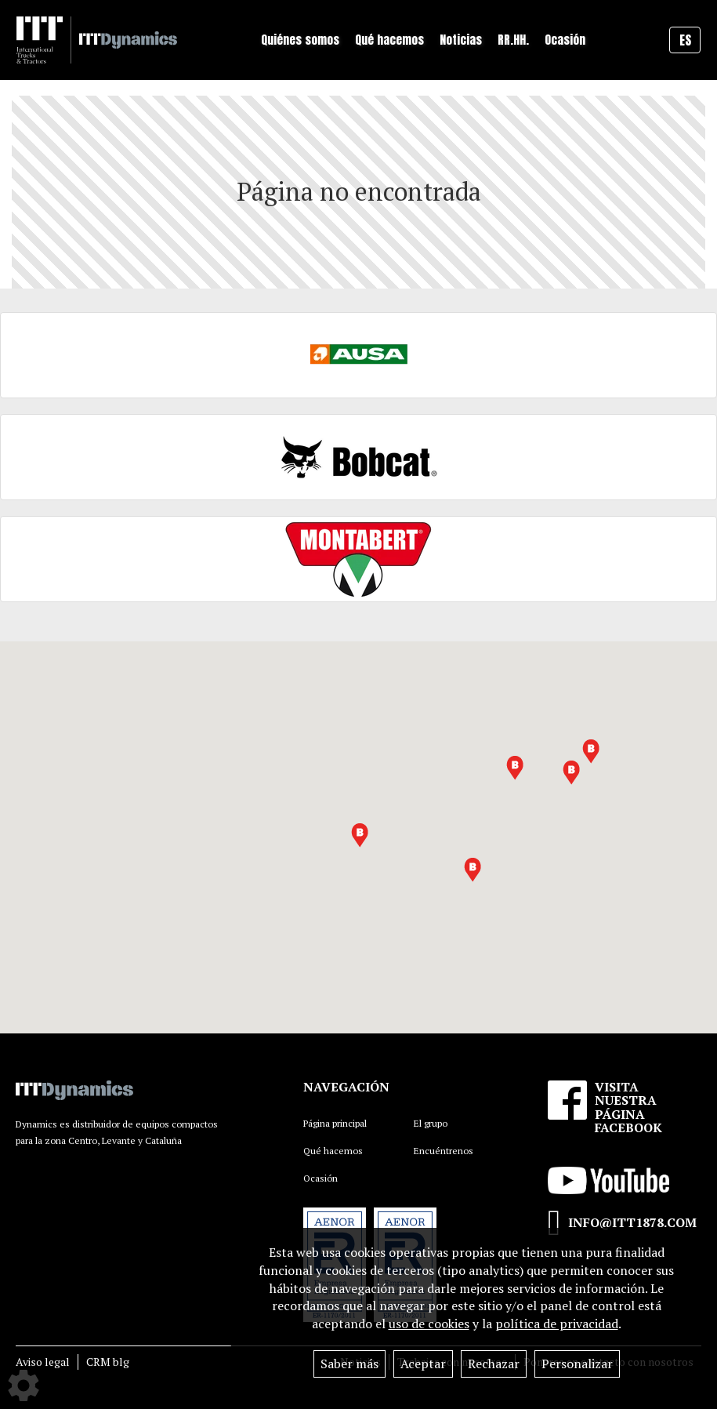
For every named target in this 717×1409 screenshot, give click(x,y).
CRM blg (107, 1361)
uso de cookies (429, 1323)
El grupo (430, 1123)
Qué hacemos (333, 1151)
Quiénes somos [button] (300, 40)
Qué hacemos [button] (389, 40)
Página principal (335, 1123)
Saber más (349, 1363)
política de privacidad (556, 1323)
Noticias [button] (461, 40)
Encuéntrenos (443, 1151)
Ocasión (565, 40)
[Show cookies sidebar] (23, 1385)
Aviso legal (43, 1361)
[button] (571, 773)
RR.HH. (513, 40)
